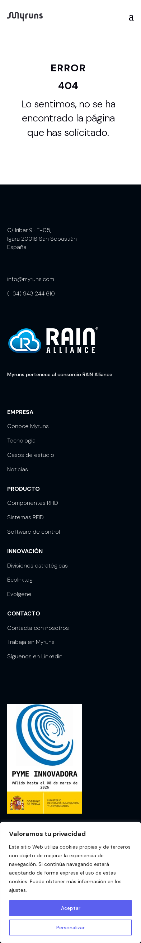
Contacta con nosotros (38, 628)
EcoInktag (20, 579)
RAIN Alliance (97, 374)
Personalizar (70, 927)
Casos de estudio (30, 455)
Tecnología (21, 440)
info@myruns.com (30, 279)
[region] (70, 882)
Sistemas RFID (25, 517)
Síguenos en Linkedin (34, 656)
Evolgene (19, 594)
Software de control (33, 531)
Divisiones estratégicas (37, 565)
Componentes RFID (32, 503)
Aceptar (70, 908)
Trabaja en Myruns (31, 642)
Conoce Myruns (28, 426)
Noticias (17, 469)
